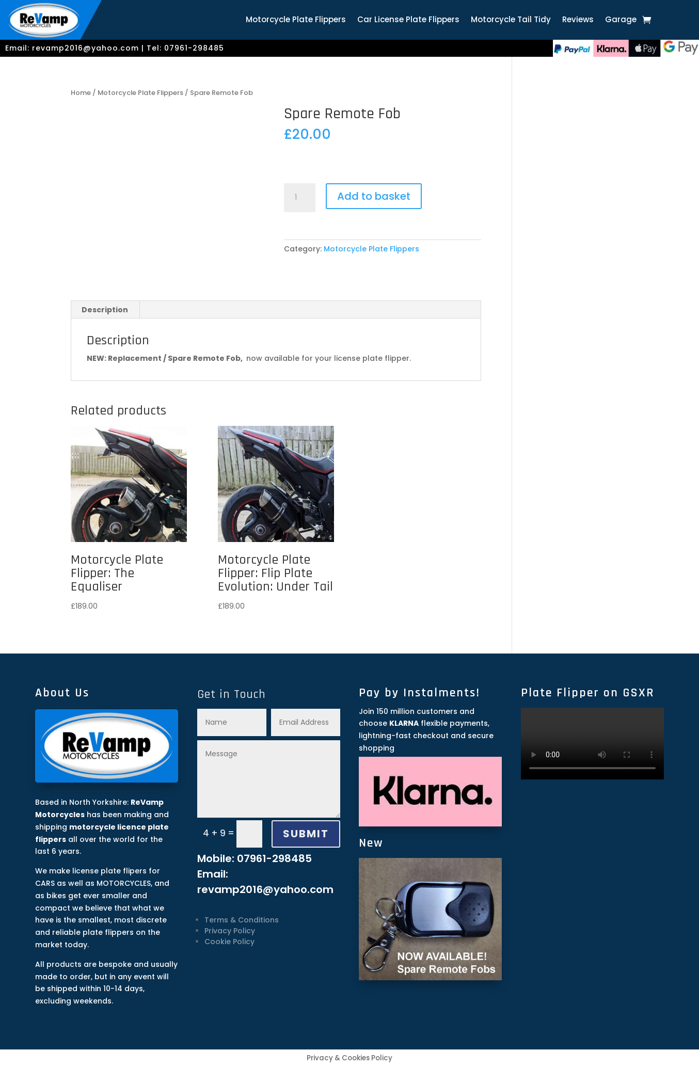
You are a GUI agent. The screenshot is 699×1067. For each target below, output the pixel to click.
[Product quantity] (299, 197)
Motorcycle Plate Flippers (296, 20)
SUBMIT (306, 833)
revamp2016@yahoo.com (85, 48)
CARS (45, 883)
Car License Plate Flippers (408, 20)
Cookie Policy (229, 941)
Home (81, 93)
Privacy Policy (229, 931)
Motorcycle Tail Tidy (511, 20)
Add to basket (373, 196)
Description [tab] (105, 310)
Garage (621, 20)
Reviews (578, 20)
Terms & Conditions (241, 920)
